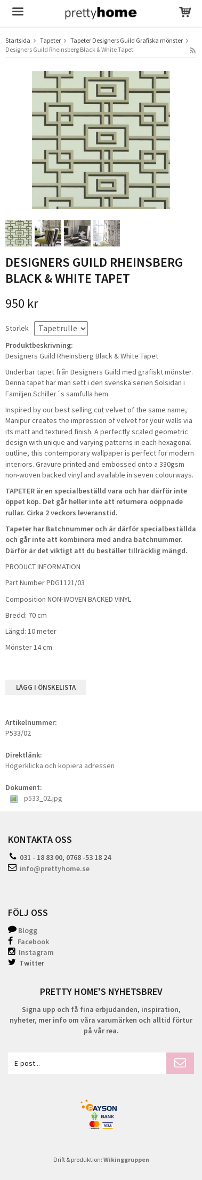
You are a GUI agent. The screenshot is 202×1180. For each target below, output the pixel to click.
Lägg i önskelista (46, 687)
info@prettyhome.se (55, 868)
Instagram (31, 952)
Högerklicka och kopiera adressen (60, 765)
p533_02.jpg (36, 798)
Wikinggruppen (126, 1159)
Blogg (27, 930)
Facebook (33, 941)
